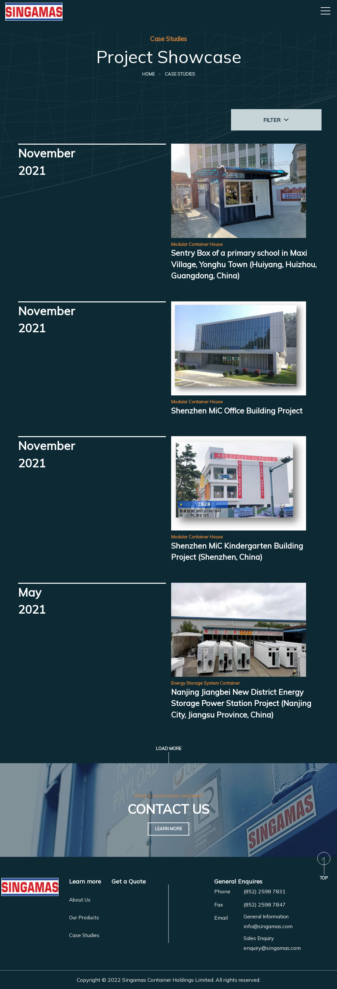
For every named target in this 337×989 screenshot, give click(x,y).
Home (148, 74)
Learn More (168, 829)
